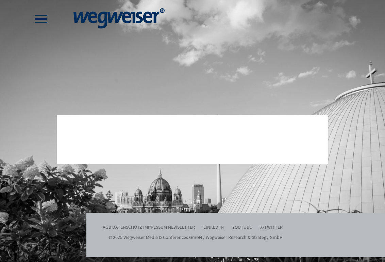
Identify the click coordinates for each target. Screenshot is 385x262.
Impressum (155, 227)
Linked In (213, 227)
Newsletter (181, 227)
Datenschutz (127, 227)
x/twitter (271, 227)
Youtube (242, 227)
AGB (107, 227)
